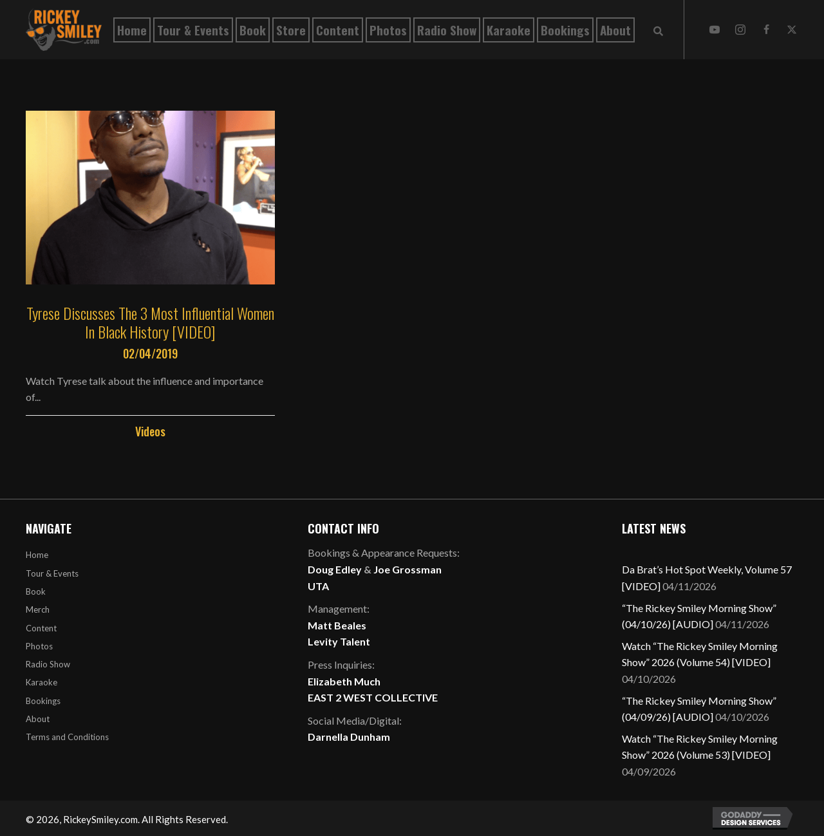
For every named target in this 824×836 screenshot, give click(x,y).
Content (41, 628)
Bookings (43, 701)
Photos (39, 646)
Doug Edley (335, 569)
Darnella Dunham (349, 736)
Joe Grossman (407, 569)
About (38, 719)
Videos (150, 431)
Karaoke (41, 682)
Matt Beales (337, 625)
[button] (714, 29)
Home (37, 555)
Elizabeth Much (344, 681)
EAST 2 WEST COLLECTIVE (373, 697)
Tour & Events (52, 573)
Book (36, 591)
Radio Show (48, 664)
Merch (38, 609)
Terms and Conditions (67, 737)
